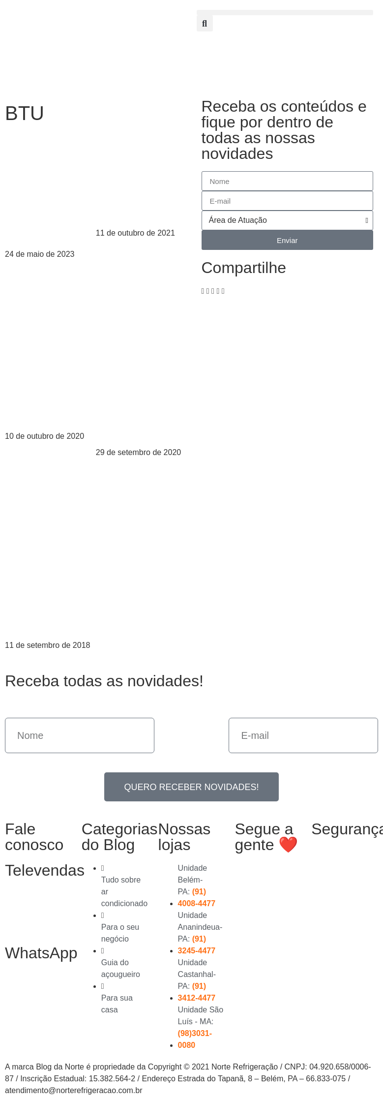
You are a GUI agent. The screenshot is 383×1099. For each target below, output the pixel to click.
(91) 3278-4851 (25, 911)
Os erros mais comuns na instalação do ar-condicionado (47, 381)
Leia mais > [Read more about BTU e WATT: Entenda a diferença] (25, 266)
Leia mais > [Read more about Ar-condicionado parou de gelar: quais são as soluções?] (116, 464)
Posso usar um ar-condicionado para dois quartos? (136, 177)
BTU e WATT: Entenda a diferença (46, 215)
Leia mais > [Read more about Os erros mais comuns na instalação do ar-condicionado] (25, 448)
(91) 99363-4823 (29, 994)
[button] (285, 12)
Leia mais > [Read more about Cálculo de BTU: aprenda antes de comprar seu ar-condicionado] (25, 657)
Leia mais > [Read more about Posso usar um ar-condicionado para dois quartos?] (116, 245)
